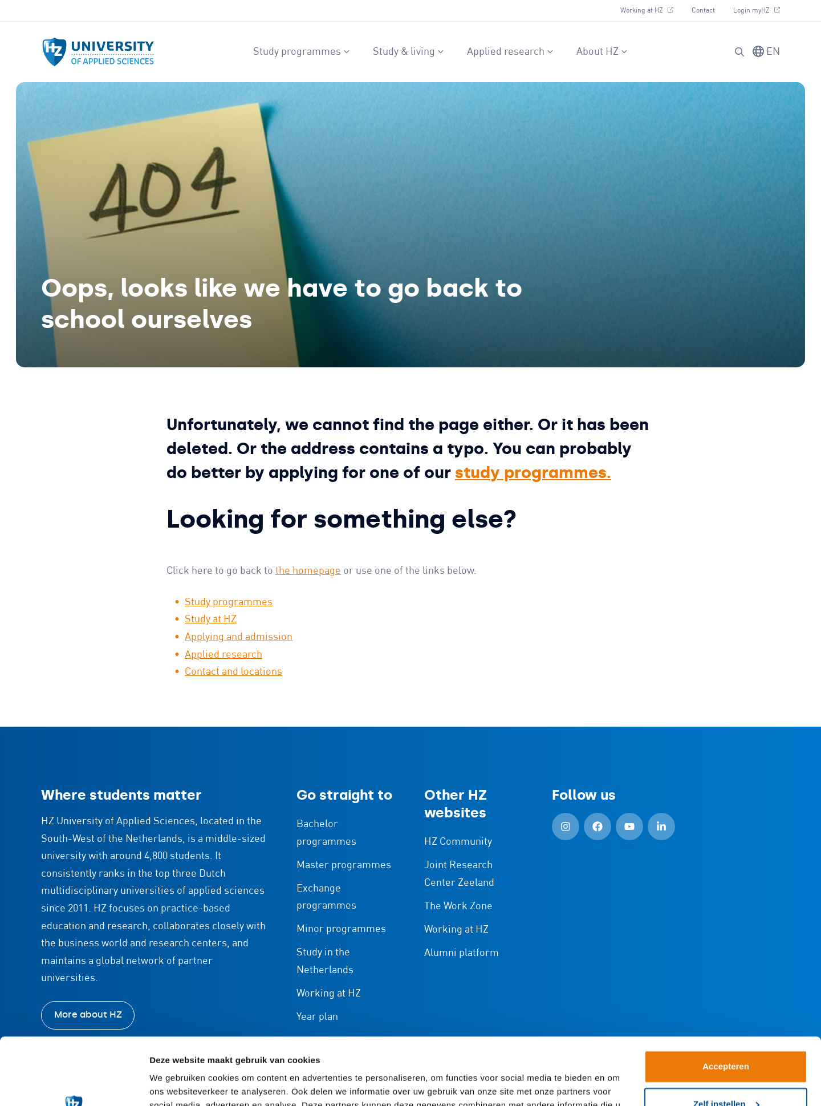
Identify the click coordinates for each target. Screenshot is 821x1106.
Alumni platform (461, 953)
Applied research (510, 52)
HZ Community (458, 842)
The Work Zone (458, 906)
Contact (703, 10)
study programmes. (533, 472)
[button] (739, 52)
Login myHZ (756, 10)
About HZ (602, 52)
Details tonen (176, 1083)
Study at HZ (211, 619)
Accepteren (725, 999)
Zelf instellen (726, 1037)
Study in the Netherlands (324, 961)
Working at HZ (646, 10)
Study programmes (301, 52)
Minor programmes (341, 929)
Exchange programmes (326, 897)
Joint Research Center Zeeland (459, 874)
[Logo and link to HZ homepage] (98, 51)
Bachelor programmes (326, 833)
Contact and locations (233, 672)
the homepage (308, 571)
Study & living (408, 52)
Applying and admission (238, 637)
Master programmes (343, 865)
